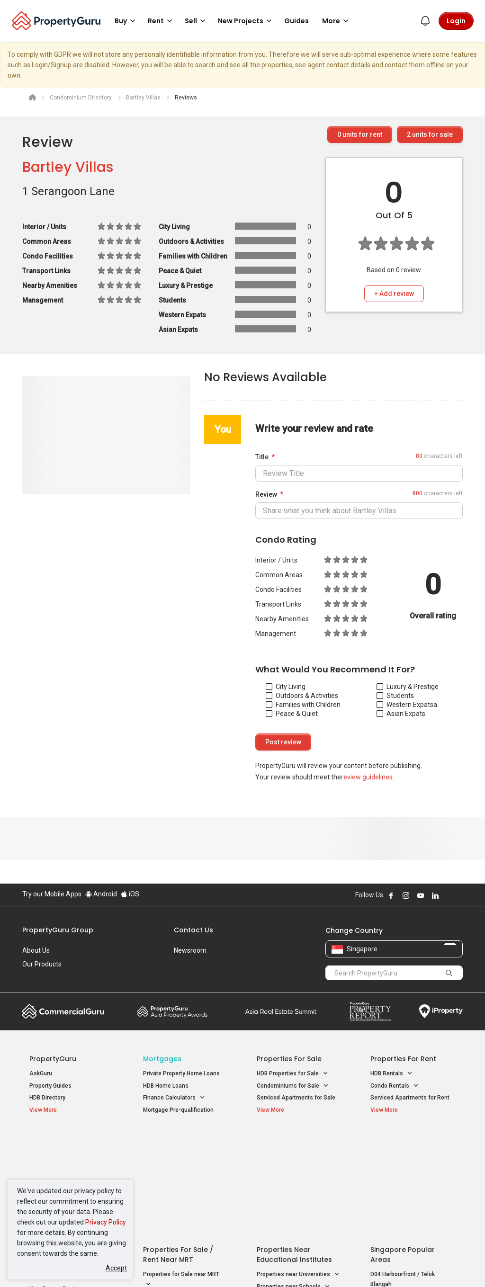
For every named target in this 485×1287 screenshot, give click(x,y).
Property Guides (50, 1085)
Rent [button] (161, 21)
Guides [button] (296, 21)
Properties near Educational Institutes (294, 1145)
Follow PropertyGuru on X (448, 895)
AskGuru (40, 1073)
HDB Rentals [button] (391, 1074)
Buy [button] (126, 21)
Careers (34, 978)
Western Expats (405, 704)
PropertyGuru (52, 1059)
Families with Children (303, 704)
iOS (130, 894)
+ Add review (394, 293)
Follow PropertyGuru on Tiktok (459, 895)
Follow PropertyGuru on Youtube (420, 895)
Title (262, 457)
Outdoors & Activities (302, 695)
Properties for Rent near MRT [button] (181, 1193)
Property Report (370, 1011)
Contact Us (193, 930)
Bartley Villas (67, 167)
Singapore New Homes (68, 1140)
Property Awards (172, 1011)
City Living (285, 686)
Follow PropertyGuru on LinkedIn (435, 895)
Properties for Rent (403, 1059)
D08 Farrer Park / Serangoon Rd (411, 1209)
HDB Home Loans (166, 1085)
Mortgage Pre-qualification (178, 1110)
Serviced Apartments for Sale (296, 1097)
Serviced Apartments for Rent (409, 1097)
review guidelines (367, 777)
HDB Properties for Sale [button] (292, 1074)
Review (266, 494)
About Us (36, 950)
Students (395, 695)
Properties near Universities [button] (298, 1166)
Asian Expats (401, 713)
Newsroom (190, 950)
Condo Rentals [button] (394, 1086)
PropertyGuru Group (57, 930)
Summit (281, 1011)
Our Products (42, 964)
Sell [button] (196, 21)
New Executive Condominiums (69, 1167)
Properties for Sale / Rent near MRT (178, 1145)
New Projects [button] (246, 21)
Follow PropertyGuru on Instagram (406, 895)
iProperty (441, 1011)
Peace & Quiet (292, 713)
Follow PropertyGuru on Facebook (391, 895)
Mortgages (162, 1059)
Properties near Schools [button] (293, 1178)
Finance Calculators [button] (174, 1098)
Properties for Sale (289, 1059)
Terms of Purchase (241, 1265)
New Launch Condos (56, 1155)
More (336, 21)
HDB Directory (47, 1097)
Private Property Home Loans (181, 1073)
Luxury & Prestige (408, 686)
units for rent (359, 134)
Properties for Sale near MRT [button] (181, 1171)
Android (101, 894)
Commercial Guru (63, 1011)
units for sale (430, 134)
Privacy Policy (105, 1222)
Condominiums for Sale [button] (293, 1086)
